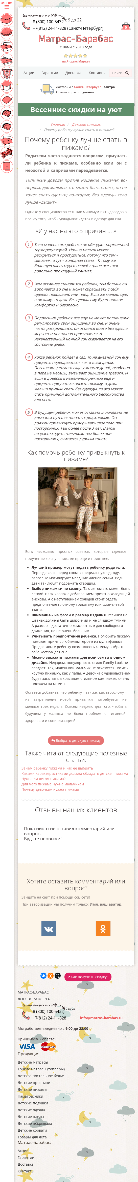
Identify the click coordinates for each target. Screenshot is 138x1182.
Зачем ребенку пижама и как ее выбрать (57, 768)
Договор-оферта (34, 999)
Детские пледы (31, 1116)
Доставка (73, 72)
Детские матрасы (33, 1062)
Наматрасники (30, 1096)
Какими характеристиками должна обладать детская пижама (74, 773)
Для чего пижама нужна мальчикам (52, 784)
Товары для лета (32, 1137)
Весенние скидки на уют (76, 109)
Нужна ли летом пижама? (43, 778)
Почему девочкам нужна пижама (50, 789)
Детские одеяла (31, 1109)
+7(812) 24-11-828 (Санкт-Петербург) (68, 28)
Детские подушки (33, 1103)
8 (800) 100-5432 (48, 22)
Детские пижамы (32, 1089)
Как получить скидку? (88, 976)
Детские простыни (34, 1082)
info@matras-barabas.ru (101, 1017)
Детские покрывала (35, 1123)
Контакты (97, 72)
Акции (29, 72)
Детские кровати (32, 1130)
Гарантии (49, 72)
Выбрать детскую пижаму (76, 740)
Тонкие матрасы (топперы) (41, 1069)
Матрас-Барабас (33, 992)
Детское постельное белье (41, 1075)
